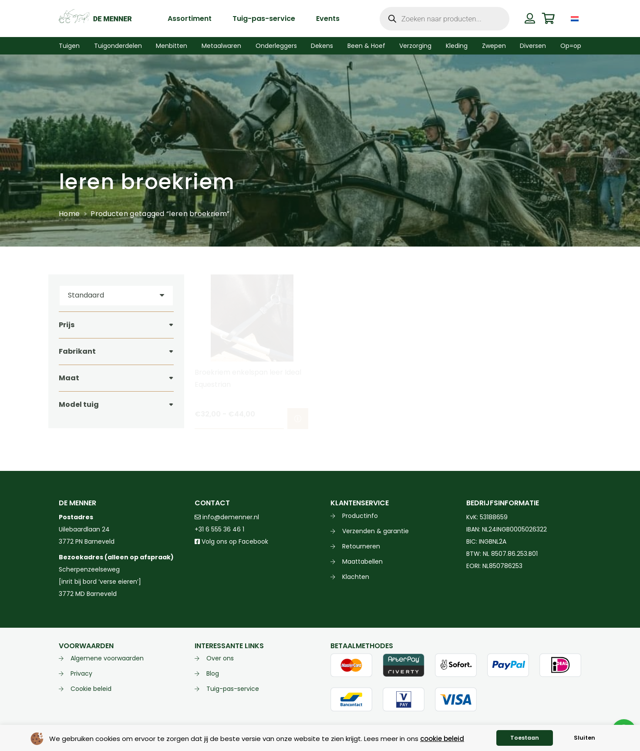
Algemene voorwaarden (107, 658)
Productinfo (360, 515)
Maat (69, 378)
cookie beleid (442, 738)
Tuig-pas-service (232, 688)
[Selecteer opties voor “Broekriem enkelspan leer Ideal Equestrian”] (297, 418)
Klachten (355, 576)
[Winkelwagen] (548, 18)
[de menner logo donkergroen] (95, 19)
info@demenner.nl (227, 517)
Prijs (66, 325)
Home (69, 214)
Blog (212, 673)
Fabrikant (77, 351)
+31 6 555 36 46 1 (219, 529)
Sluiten (584, 737)
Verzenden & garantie (375, 531)
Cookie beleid (91, 688)
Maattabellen (362, 561)
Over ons (220, 658)
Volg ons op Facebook (231, 541)
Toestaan (524, 737)
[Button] (529, 18)
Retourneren (361, 546)
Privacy (81, 673)
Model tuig (79, 404)
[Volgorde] (116, 295)
